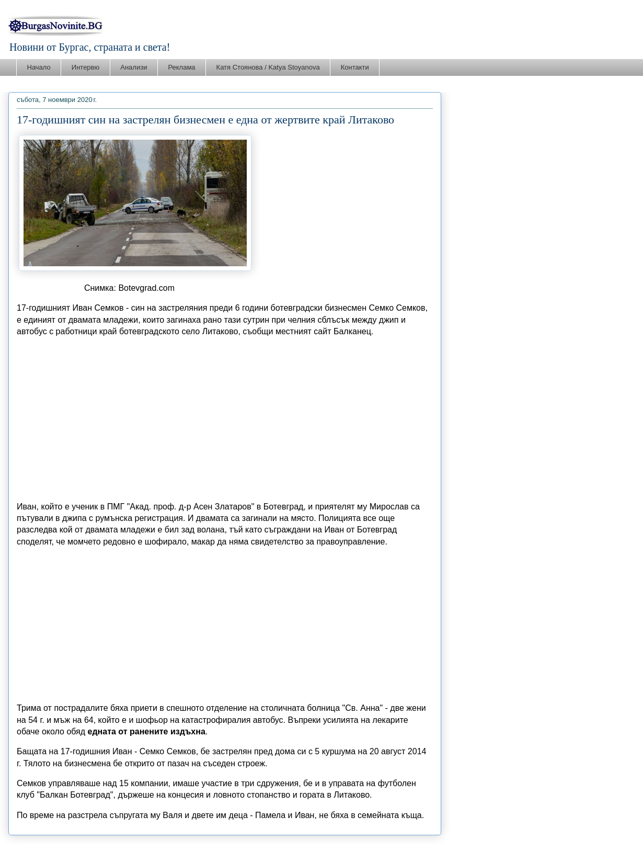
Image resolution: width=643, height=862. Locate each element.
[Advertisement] (225, 419)
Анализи (133, 67)
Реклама (181, 67)
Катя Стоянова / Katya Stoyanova (268, 67)
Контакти (355, 67)
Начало (39, 67)
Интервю (85, 67)
